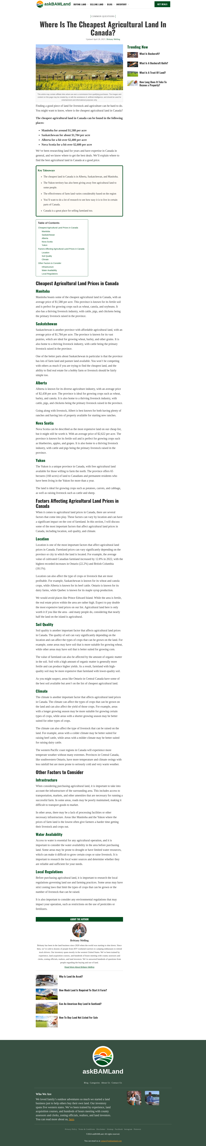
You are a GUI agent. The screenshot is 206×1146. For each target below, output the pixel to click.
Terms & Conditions (86, 1129)
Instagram (128, 1129)
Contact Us (117, 1083)
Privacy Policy (71, 1129)
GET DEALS (162, 4)
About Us (105, 1083)
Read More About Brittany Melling (79, 967)
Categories (95, 1083)
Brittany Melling (113, 39)
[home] (57, 4)
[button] (40, 4)
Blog (86, 1083)
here (71, 1119)
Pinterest (137, 1129)
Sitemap (110, 1129)
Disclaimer (100, 1129)
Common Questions (103, 16)
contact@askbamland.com (111, 1141)
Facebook (119, 1129)
